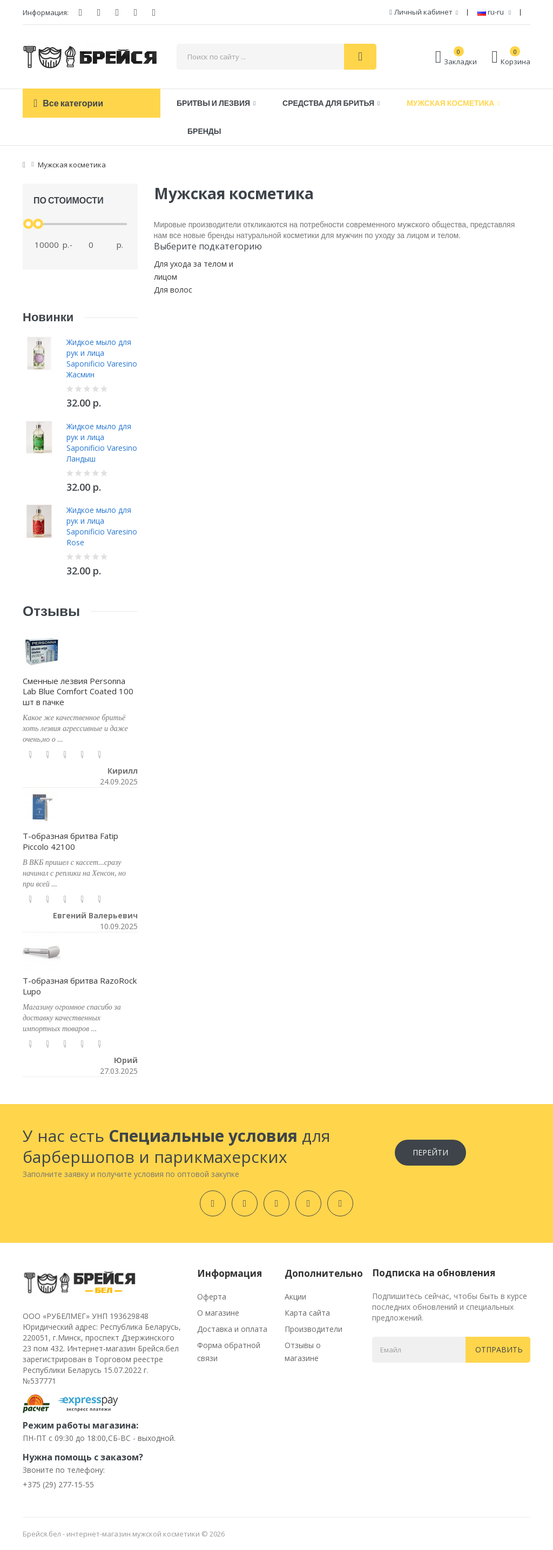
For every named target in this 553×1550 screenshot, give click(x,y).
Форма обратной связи (228, 1351)
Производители (313, 1329)
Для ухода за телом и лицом (193, 270)
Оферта (211, 1296)
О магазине (218, 1313)
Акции (295, 1296)
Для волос (173, 290)
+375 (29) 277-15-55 (58, 1484)
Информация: (46, 12)
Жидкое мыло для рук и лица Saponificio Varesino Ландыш (101, 442)
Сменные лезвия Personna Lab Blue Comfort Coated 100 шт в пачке (78, 691)
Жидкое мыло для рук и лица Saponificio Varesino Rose (101, 526)
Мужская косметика (72, 165)
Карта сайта (307, 1313)
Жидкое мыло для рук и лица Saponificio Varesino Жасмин (101, 358)
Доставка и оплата (232, 1329)
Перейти (430, 1152)
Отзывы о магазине (303, 1351)
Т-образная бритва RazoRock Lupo (80, 986)
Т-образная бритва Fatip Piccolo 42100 (70, 841)
